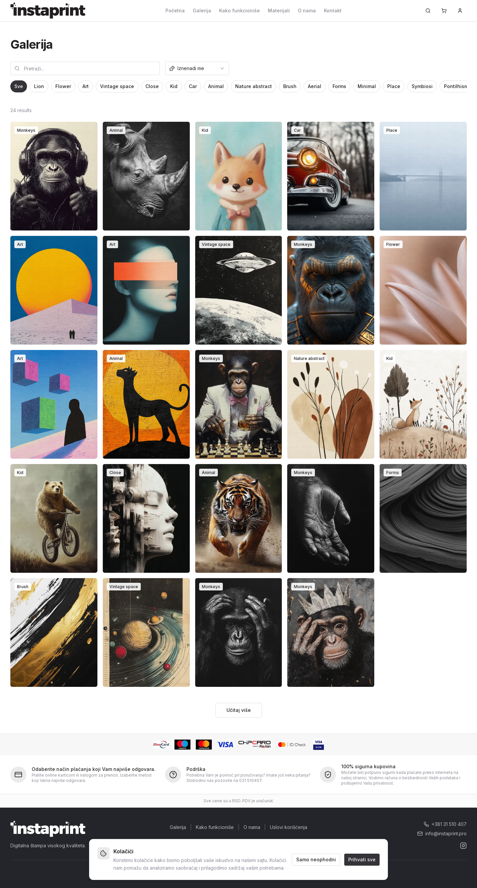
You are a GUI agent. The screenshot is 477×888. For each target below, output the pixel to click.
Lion (39, 86)
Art (85, 86)
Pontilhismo (457, 86)
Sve (18, 86)
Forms (339, 86)
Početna (175, 10)
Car (193, 86)
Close (152, 86)
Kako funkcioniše (239, 10)
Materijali (279, 10)
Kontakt (333, 10)
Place (393, 86)
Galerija (202, 10)
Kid (173, 86)
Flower (63, 86)
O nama (307, 10)
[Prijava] (460, 10)
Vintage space (117, 86)
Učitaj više (238, 710)
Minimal (367, 86)
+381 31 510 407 (445, 824)
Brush (290, 86)
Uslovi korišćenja (288, 827)
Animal (216, 86)
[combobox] (197, 68)
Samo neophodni (316, 859)
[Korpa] (444, 10)
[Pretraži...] (428, 10)
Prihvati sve (362, 859)
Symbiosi (422, 86)
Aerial (314, 86)
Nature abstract (253, 86)
